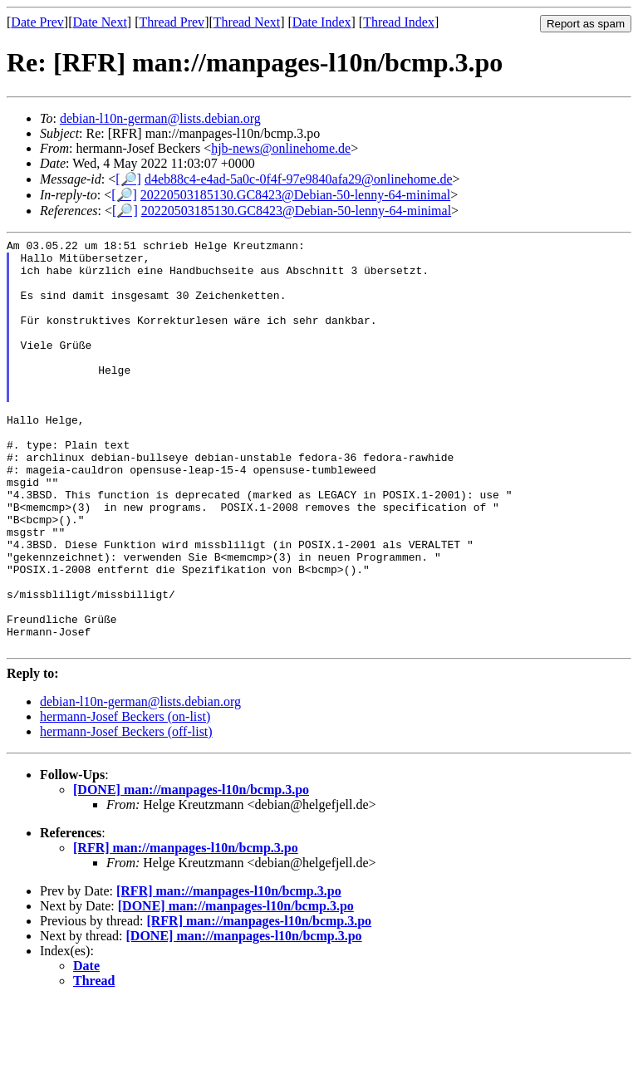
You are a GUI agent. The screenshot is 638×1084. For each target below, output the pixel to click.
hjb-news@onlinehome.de (281, 148)
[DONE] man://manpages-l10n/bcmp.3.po (191, 872)
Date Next (100, 22)
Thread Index (398, 22)
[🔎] (128, 179)
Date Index (321, 22)
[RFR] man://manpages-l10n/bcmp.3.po (185, 930)
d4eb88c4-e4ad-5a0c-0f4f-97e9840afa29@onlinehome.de (299, 179)
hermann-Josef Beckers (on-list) (125, 799)
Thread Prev (171, 22)
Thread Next (246, 22)
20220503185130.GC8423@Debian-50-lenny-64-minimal (295, 195)
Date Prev (37, 22)
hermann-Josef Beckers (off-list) (126, 814)
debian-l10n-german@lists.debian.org (160, 118)
